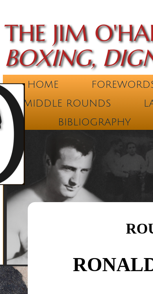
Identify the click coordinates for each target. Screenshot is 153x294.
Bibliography (94, 122)
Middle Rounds (67, 103)
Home (43, 84)
